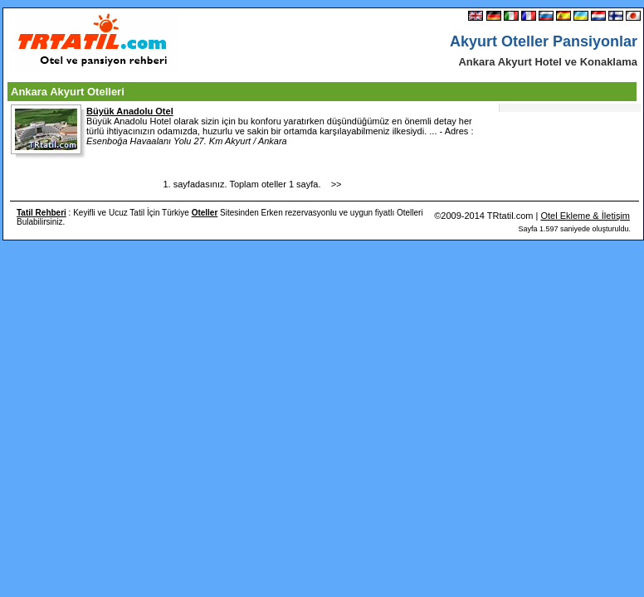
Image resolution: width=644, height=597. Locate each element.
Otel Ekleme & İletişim (585, 216)
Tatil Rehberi (41, 212)
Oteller (205, 212)
